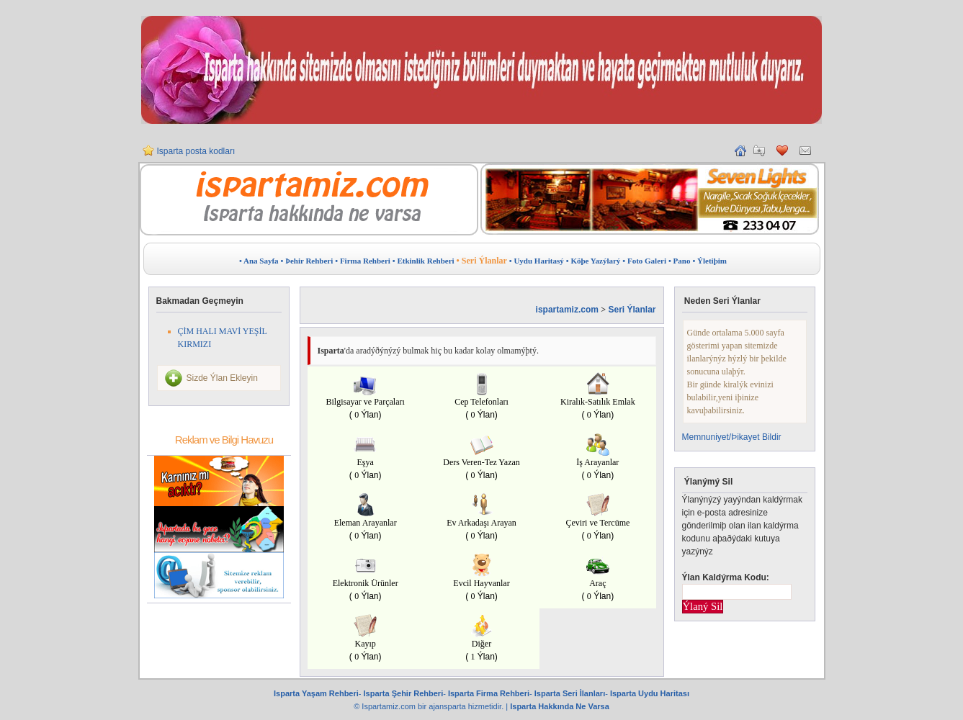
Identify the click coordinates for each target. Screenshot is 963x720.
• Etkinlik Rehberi (423, 260)
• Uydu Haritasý (536, 260)
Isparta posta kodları (196, 151)
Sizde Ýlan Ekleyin (222, 378)
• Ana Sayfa (259, 260)
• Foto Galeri (644, 260)
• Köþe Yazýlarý (593, 260)
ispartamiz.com (567, 310)
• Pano (679, 260)
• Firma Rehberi (362, 260)
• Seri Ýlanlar (482, 261)
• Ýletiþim (709, 260)
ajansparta (448, 706)
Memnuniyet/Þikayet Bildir (731, 437)
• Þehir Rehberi (307, 260)
